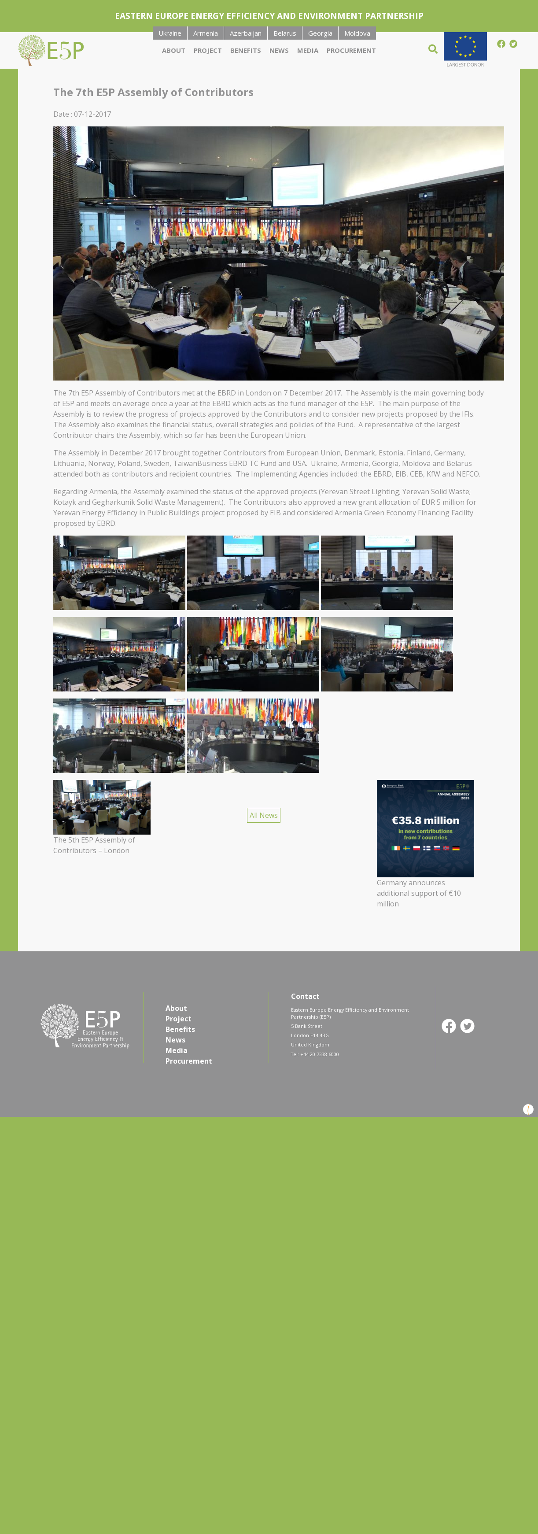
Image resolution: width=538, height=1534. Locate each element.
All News (264, 815)
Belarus (284, 33)
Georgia (320, 33)
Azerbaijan (246, 33)
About (173, 50)
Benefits (245, 50)
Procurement (351, 50)
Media (307, 50)
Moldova (357, 33)
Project (208, 50)
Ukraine (169, 33)
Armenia (205, 33)
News (279, 50)
